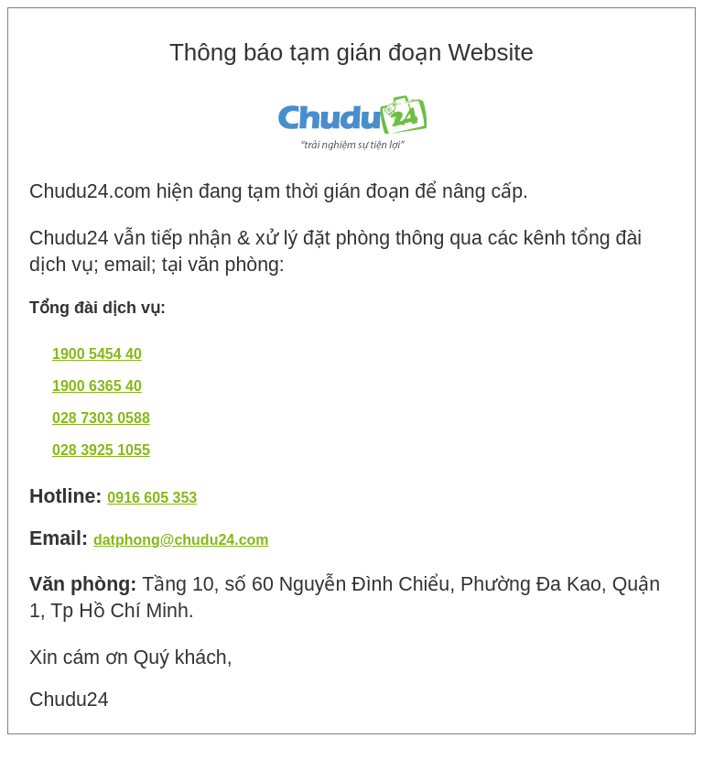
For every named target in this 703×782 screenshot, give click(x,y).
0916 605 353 (152, 497)
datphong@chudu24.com (181, 540)
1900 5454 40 (97, 354)
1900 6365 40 (97, 386)
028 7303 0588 (101, 418)
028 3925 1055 (101, 450)
